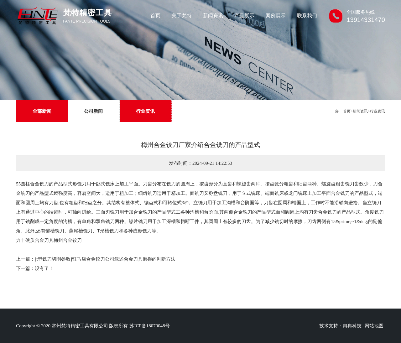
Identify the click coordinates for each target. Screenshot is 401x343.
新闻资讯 (360, 111)
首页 (347, 111)
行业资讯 (377, 111)
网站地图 (374, 325)
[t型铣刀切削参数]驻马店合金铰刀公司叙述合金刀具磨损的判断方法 (105, 259)
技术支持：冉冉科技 (340, 325)
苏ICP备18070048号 (149, 325)
